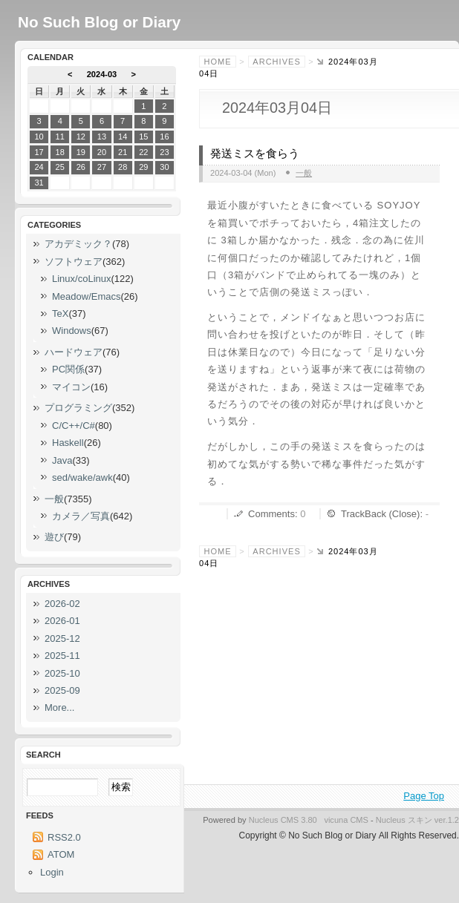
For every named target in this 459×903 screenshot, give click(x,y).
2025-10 (62, 673)
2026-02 (62, 603)
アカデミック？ (78, 243)
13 (101, 136)
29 (143, 166)
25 (60, 166)
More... (59, 707)
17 (38, 152)
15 (143, 136)
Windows (71, 330)
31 (38, 182)
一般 (304, 172)
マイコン (71, 387)
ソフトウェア (73, 261)
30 (164, 166)
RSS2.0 (64, 837)
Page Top (423, 795)
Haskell (68, 442)
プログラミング (78, 407)
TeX (60, 313)
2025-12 (62, 638)
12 (80, 136)
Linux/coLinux (81, 278)
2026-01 (62, 620)
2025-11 (62, 655)
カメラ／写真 (81, 516)
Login (52, 872)
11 (60, 136)
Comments (271, 513)
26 (80, 166)
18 (60, 152)
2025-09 (62, 690)
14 (122, 136)
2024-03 (102, 74)
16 (164, 136)
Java (62, 460)
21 (122, 152)
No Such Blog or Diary (99, 21)
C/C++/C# (73, 425)
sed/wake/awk (82, 477)
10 (38, 136)
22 (143, 152)
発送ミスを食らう (254, 154)
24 (38, 166)
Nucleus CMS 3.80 (283, 819)
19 (80, 152)
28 (122, 166)
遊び (54, 536)
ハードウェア (73, 352)
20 (101, 152)
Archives (276, 61)
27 (101, 166)
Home (218, 61)
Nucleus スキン (404, 819)
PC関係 (68, 369)
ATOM (61, 854)
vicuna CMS (346, 819)
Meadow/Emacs (86, 296)
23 (164, 152)
